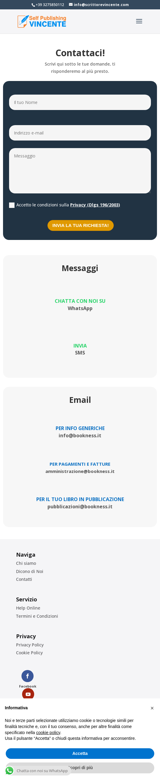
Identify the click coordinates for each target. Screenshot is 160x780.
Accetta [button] (80, 753)
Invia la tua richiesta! (80, 225)
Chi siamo (26, 563)
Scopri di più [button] (80, 767)
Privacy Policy (30, 645)
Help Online (28, 608)
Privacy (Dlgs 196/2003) (95, 205)
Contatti (24, 579)
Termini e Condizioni (37, 616)
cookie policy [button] (48, 732)
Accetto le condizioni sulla (64, 205)
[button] (152, 708)
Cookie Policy (29, 652)
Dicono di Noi (29, 571)
